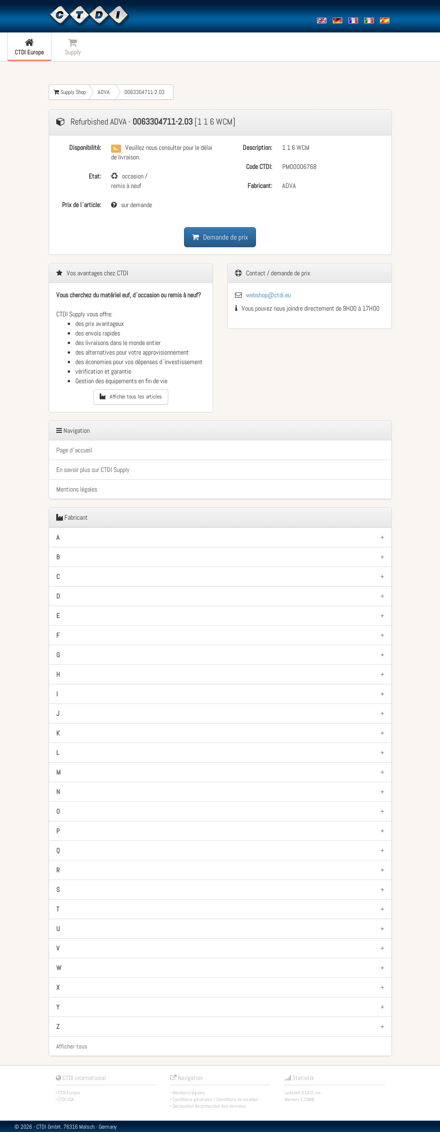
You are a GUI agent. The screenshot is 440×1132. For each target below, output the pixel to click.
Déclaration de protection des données (209, 1106)
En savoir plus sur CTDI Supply (93, 469)
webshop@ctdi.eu (268, 295)
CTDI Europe (69, 1093)
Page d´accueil (74, 450)
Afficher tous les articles (131, 396)
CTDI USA (66, 1099)
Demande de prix (220, 236)
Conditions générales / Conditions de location (215, 1099)
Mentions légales (76, 489)
